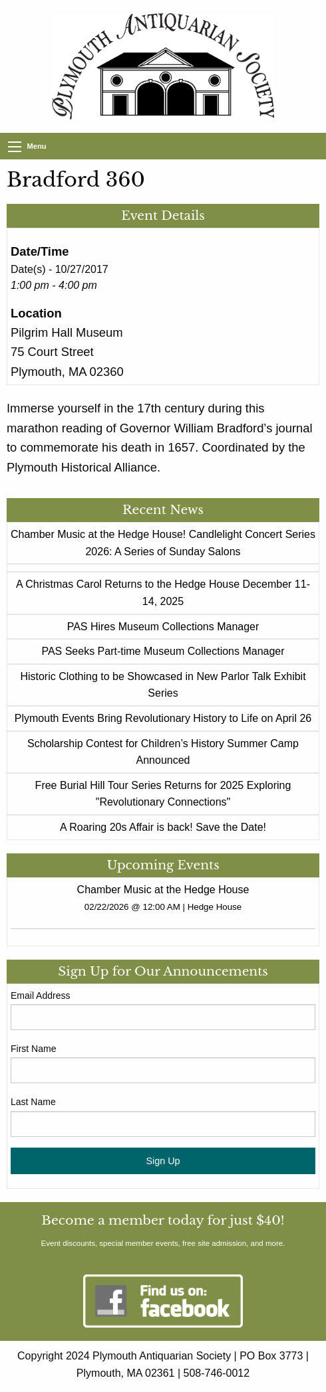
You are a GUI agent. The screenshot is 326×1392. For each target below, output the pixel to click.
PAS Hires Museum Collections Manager (163, 626)
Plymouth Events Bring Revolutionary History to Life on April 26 (163, 718)
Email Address (40, 995)
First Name (33, 1048)
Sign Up (163, 1161)
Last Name (33, 1101)
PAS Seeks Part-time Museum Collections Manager (162, 651)
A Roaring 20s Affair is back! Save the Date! (163, 827)
